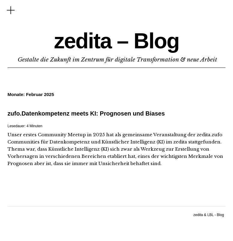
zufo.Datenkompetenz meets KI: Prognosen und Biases (86, 113)
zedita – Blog (116, 41)
